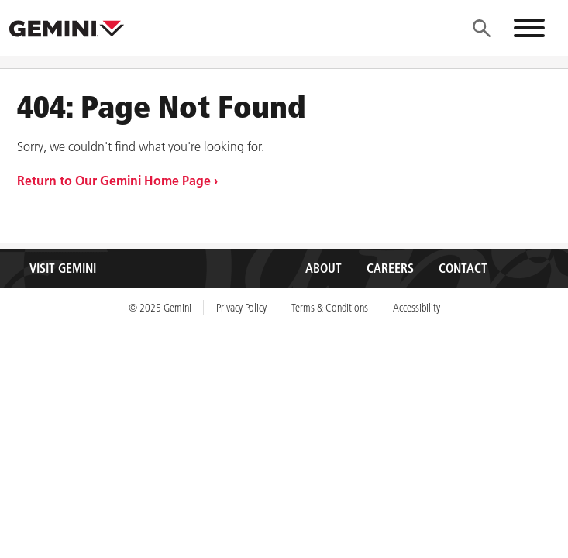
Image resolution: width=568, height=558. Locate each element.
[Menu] (481, 27)
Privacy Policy (241, 308)
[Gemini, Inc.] (67, 28)
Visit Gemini (62, 268)
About (323, 268)
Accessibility (416, 308)
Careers (390, 268)
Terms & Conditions (329, 308)
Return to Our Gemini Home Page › (117, 180)
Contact (463, 268)
